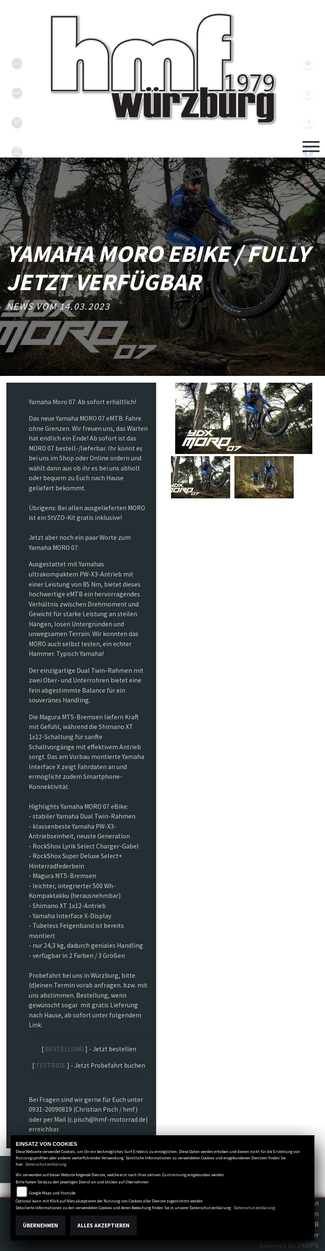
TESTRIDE (51, 1065)
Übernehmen (40, 1225)
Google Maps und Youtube (52, 1193)
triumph (17, 122)
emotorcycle (17, 181)
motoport (17, 211)
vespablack (17, 93)
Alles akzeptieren (103, 1225)
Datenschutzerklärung (45, 1164)
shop (17, 240)
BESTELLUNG (64, 1049)
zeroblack (17, 152)
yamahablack (17, 63)
